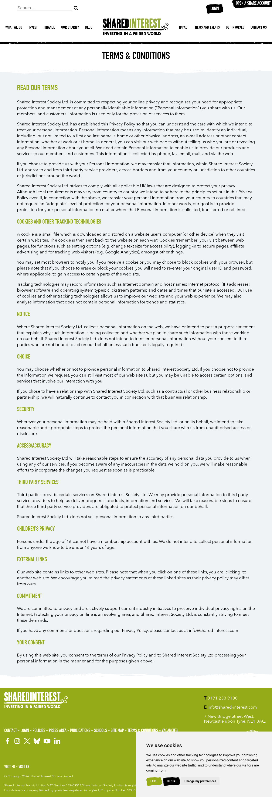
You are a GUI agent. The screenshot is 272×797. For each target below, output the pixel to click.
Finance (49, 28)
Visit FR (9, 767)
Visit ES (23, 767)
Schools (100, 731)
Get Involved (235, 28)
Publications (80, 731)
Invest (33, 28)
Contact (10, 731)
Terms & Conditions (143, 731)
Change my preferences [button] (200, 781)
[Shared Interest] (136, 28)
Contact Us (259, 28)
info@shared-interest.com (230, 707)
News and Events (207, 28)
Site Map (117, 731)
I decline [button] (171, 781)
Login (214, 9)
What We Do (13, 28)
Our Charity (70, 28)
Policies (39, 731)
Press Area (58, 731)
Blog (88, 28)
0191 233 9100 (221, 698)
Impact (184, 28)
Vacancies (170, 731)
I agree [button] (154, 781)
